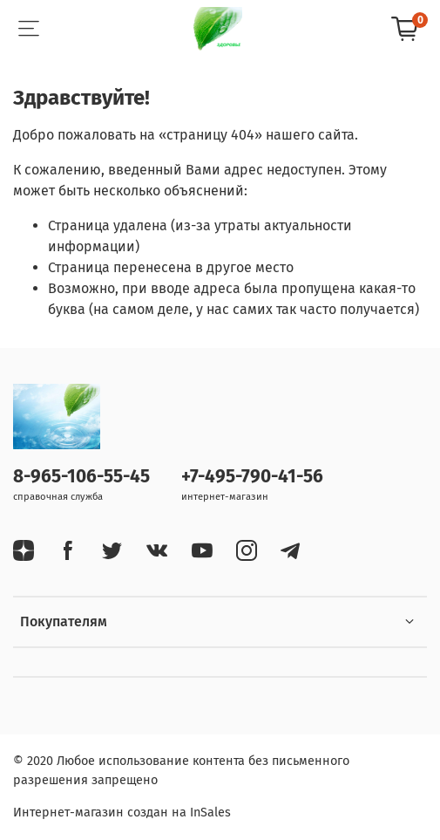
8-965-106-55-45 (81, 477)
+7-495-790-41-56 (252, 477)
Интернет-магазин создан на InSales (122, 812)
